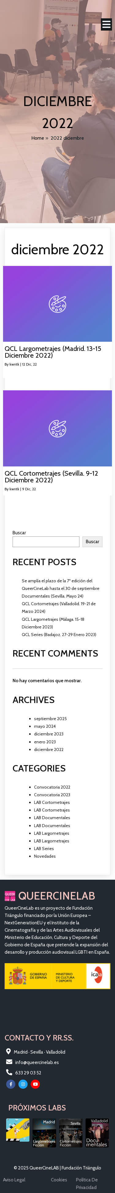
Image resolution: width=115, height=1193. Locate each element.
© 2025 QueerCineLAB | (38, 1168)
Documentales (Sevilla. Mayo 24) (52, 596)
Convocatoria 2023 (52, 794)
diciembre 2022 (48, 749)
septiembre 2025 (50, 718)
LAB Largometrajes (51, 833)
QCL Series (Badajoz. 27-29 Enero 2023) (59, 634)
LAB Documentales (52, 817)
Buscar (19, 533)
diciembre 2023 (48, 734)
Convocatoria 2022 (52, 787)
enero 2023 (45, 742)
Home (37, 138)
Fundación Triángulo (81, 1168)
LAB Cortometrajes (52, 802)
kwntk (14, 364)
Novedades (45, 856)
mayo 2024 (45, 726)
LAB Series (44, 848)
